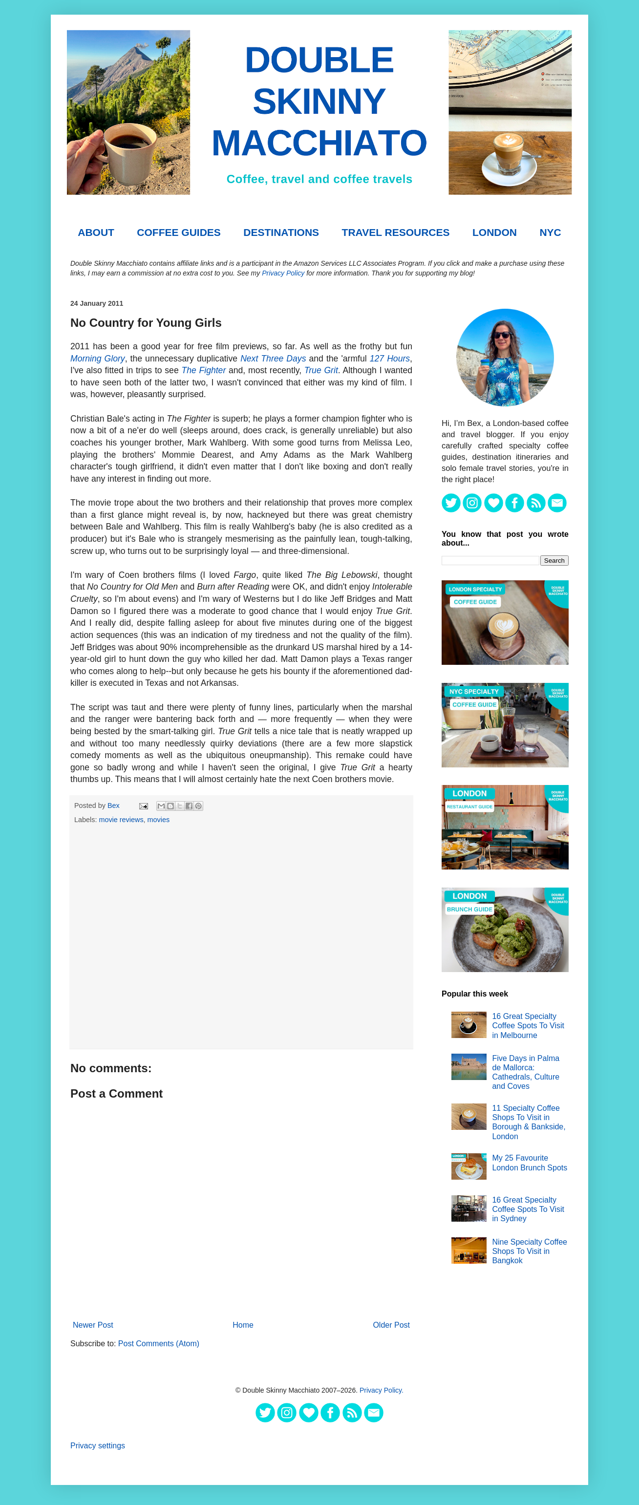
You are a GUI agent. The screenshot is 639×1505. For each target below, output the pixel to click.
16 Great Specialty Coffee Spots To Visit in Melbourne (528, 1025)
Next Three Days (273, 358)
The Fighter (203, 370)
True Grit (321, 370)
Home (243, 1325)
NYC (550, 232)
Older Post (391, 1325)
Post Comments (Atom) (158, 1343)
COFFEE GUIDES (179, 232)
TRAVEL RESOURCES (396, 232)
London (494, 232)
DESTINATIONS (281, 232)
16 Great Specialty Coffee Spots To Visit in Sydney (528, 1209)
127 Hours (390, 358)
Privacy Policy (283, 273)
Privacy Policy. (382, 1390)
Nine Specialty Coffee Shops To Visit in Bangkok (529, 1251)
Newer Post (93, 1325)
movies (159, 820)
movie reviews (121, 820)
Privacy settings (97, 1445)
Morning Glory (97, 358)
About (96, 232)
